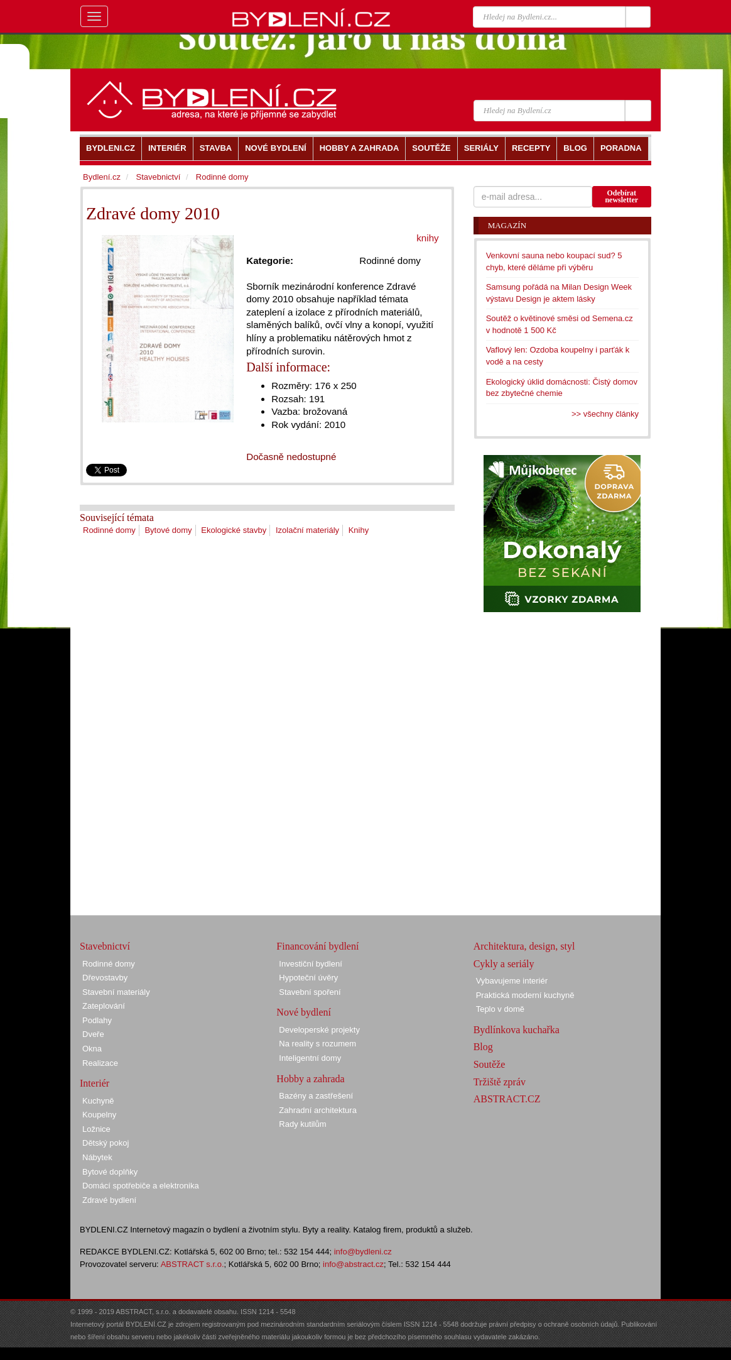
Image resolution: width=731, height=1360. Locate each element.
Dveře (93, 1034)
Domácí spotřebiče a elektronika (140, 1185)
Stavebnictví (158, 177)
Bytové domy (168, 530)
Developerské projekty (319, 1029)
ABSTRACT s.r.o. (192, 1264)
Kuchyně (98, 1100)
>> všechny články (605, 414)
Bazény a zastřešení (316, 1095)
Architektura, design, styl (524, 946)
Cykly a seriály (504, 963)
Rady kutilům (302, 1124)
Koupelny (99, 1114)
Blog (483, 1046)
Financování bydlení (317, 946)
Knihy (359, 530)
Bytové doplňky (110, 1171)
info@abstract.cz (353, 1264)
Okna (92, 1048)
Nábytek (97, 1157)
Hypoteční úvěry (308, 977)
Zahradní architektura (318, 1110)
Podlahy (97, 1020)
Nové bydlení (303, 1012)
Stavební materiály (116, 992)
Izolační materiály (307, 530)
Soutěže (490, 1064)
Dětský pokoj (105, 1143)
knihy (427, 238)
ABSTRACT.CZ (507, 1099)
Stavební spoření (309, 992)
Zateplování (103, 1006)
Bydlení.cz (102, 177)
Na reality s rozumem (317, 1043)
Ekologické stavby (233, 530)
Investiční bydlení (310, 963)
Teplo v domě (500, 1009)
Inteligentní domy (310, 1058)
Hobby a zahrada (310, 1078)
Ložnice (96, 1129)
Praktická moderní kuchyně (525, 995)
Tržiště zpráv (500, 1082)
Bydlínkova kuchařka (517, 1029)
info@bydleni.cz (363, 1251)
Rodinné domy (109, 530)
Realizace (100, 1063)
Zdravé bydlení (109, 1200)
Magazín (507, 225)
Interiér (94, 1083)
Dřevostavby (104, 977)
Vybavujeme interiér (512, 980)
